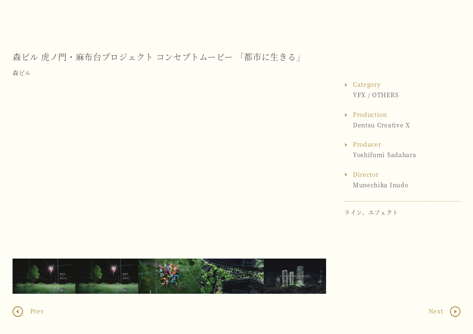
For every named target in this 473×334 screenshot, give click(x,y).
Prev (36, 311)
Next (311, 169)
